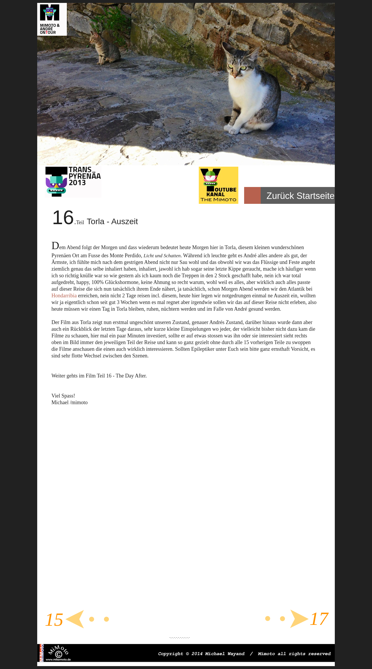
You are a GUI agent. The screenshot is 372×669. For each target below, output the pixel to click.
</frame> (182, 512)
